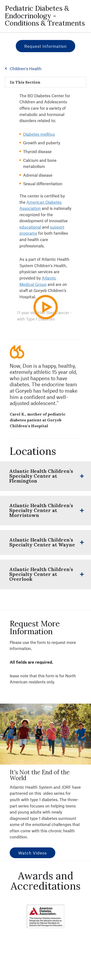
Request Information (45, 46)
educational (30, 226)
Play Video (49, 316)
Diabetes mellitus (39, 134)
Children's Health (25, 68)
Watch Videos (32, 852)
